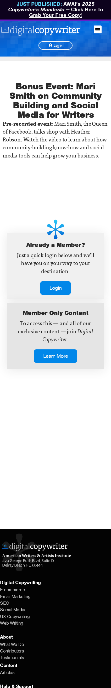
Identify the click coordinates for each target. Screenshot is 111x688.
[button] (98, 29)
